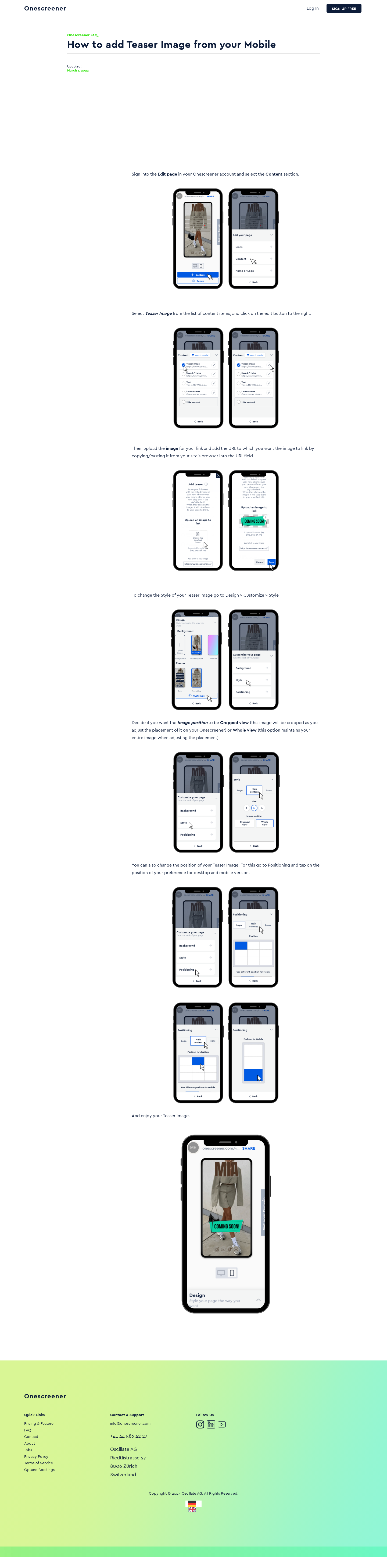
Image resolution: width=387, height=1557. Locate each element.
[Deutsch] (193, 1504)
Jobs (28, 1449)
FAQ (27, 1430)
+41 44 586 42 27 (128, 1436)
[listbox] (193, 1506)
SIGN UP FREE (344, 8)
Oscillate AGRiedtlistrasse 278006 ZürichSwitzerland (128, 1462)
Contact (31, 1436)
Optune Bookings (39, 1469)
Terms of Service (38, 1462)
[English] (193, 1509)
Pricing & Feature (38, 1423)
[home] (165, 8)
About (29, 1443)
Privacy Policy (36, 1456)
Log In (313, 8)
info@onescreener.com (130, 1423)
